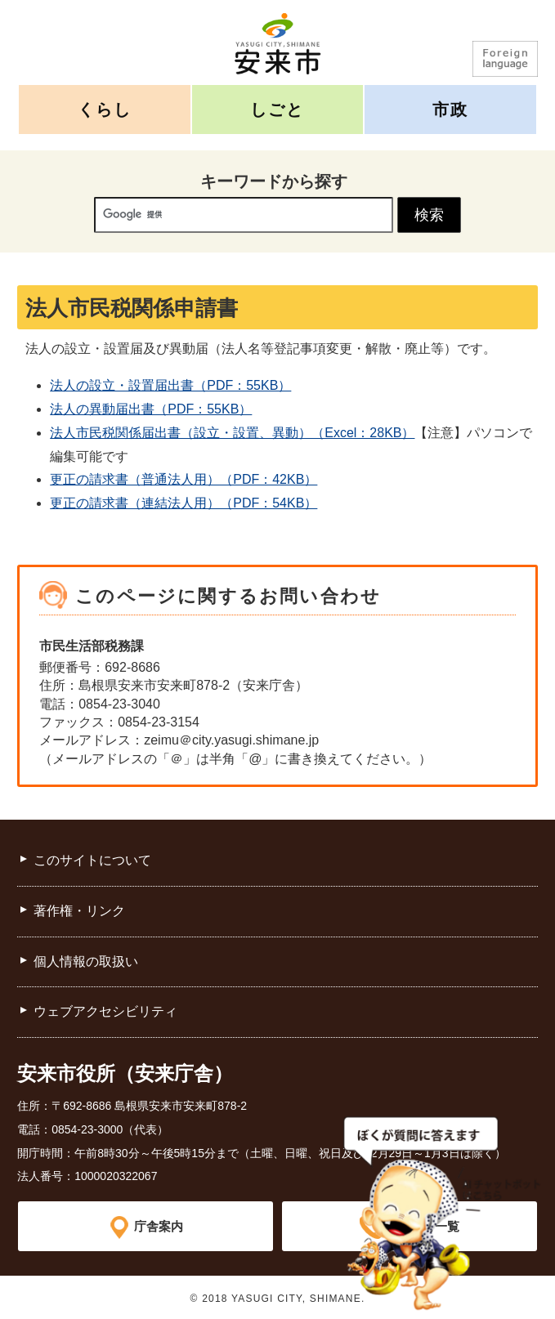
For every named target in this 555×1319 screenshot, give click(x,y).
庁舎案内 (158, 1225)
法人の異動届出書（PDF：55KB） (151, 409)
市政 (450, 109)
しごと (278, 109)
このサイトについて (92, 860)
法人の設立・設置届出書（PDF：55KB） (170, 385)
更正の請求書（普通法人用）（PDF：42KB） (183, 479)
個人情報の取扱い (86, 961)
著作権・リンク (79, 911)
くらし (105, 109)
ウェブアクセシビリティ (105, 1011)
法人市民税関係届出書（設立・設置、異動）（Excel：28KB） (232, 433)
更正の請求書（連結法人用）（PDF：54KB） (183, 503)
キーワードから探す (273, 181)
